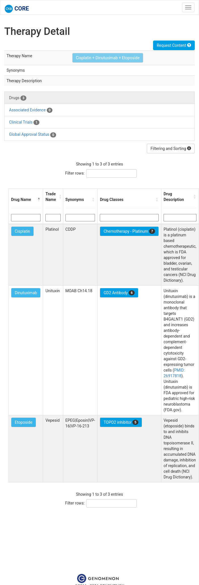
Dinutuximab (26, 293)
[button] (39, 199)
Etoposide (23, 422)
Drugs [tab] (17, 98)
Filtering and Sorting (171, 148)
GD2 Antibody (119, 292)
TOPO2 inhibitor (120, 422)
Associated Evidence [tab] (30, 110)
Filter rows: (75, 173)
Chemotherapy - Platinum (129, 231)
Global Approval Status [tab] (32, 134)
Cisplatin (22, 231)
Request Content (174, 45)
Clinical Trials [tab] (24, 122)
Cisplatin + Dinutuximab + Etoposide (108, 58)
